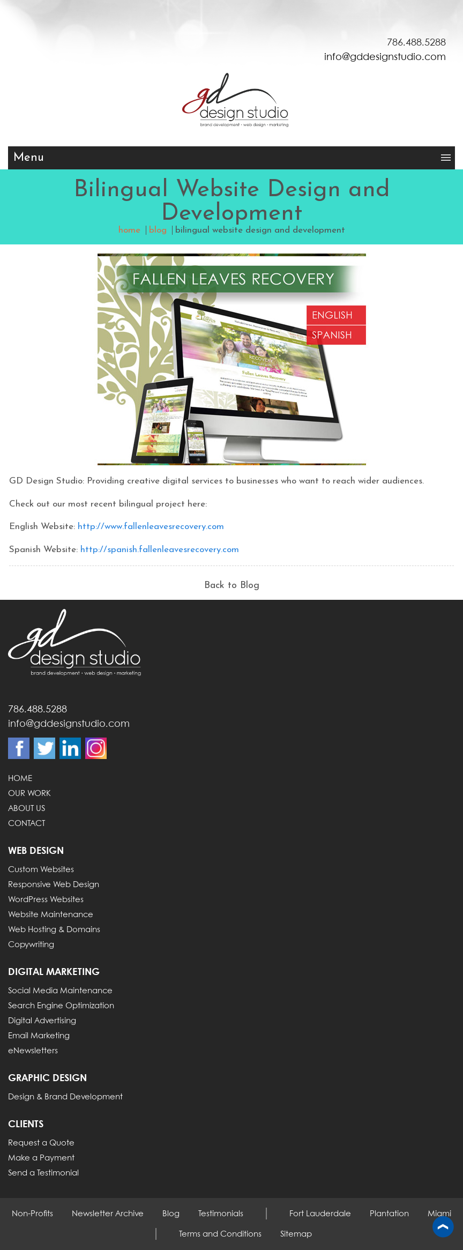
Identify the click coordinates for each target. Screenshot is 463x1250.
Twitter (44, 748)
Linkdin (70, 748)
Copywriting (31, 945)
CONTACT (26, 824)
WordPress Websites (46, 900)
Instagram (96, 748)
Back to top (443, 1227)
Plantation (389, 1214)
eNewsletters (33, 1051)
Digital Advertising (42, 1021)
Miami (439, 1214)
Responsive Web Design (53, 885)
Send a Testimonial (43, 1173)
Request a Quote (41, 1143)
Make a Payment (41, 1158)
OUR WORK (29, 794)
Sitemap (296, 1234)
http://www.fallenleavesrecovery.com (151, 526)
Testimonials (220, 1214)
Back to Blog (231, 586)
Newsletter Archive (108, 1214)
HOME (20, 779)
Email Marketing (39, 1036)
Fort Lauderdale (320, 1214)
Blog (171, 1214)
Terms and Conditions (220, 1234)
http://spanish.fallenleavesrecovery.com (159, 549)
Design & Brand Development (65, 1097)
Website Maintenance (50, 915)
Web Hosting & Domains (54, 930)
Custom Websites (41, 870)
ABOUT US (26, 809)
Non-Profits (32, 1214)
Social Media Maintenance (60, 991)
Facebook (18, 748)
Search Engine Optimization (61, 1006)
